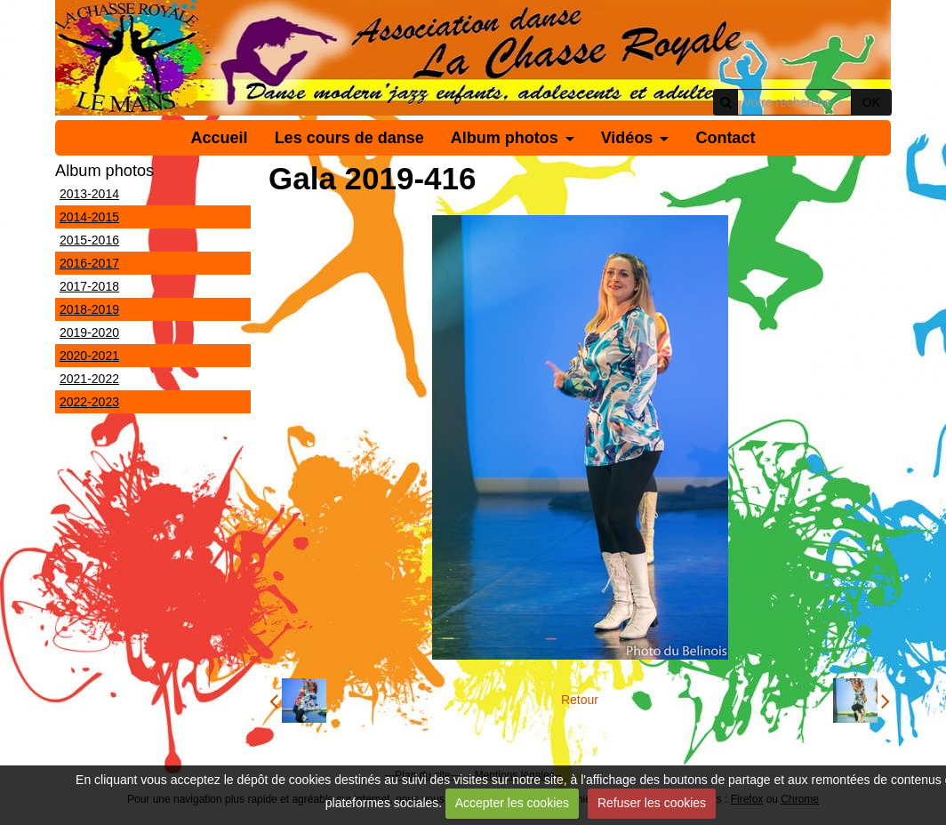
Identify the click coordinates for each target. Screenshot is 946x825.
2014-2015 (89, 217)
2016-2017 (89, 263)
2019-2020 (89, 332)
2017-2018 (89, 286)
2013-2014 (89, 194)
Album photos (504, 138)
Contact (725, 138)
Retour (579, 700)
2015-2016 (89, 240)
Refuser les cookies (651, 803)
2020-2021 (89, 355)
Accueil (219, 138)
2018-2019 (89, 309)
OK (871, 102)
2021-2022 (89, 379)
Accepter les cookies (512, 803)
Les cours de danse (349, 138)
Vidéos (627, 138)
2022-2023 (89, 402)
